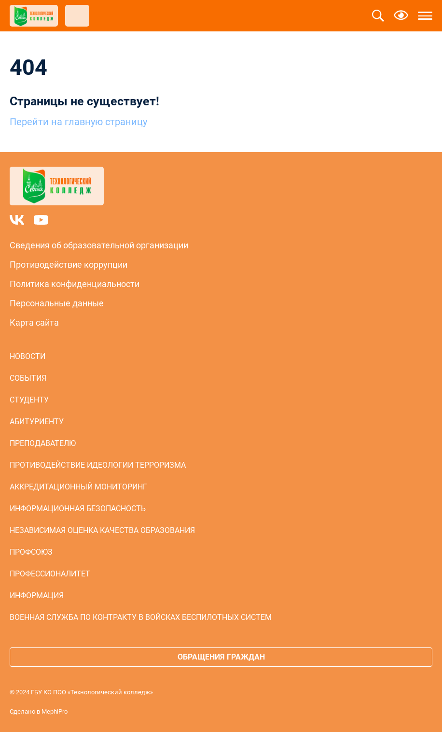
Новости (27, 356)
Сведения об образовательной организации (99, 245)
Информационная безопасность (78, 508)
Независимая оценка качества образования (102, 530)
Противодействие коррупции (68, 264)
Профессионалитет (50, 573)
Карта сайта (34, 322)
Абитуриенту (37, 421)
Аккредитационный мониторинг (78, 486)
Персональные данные (57, 303)
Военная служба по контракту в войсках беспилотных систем (141, 617)
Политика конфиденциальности (74, 284)
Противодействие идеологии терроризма (98, 465)
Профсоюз (31, 552)
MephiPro (54, 711)
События (28, 378)
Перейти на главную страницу (78, 122)
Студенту (29, 399)
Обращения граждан (221, 656)
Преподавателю (43, 443)
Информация (37, 595)
